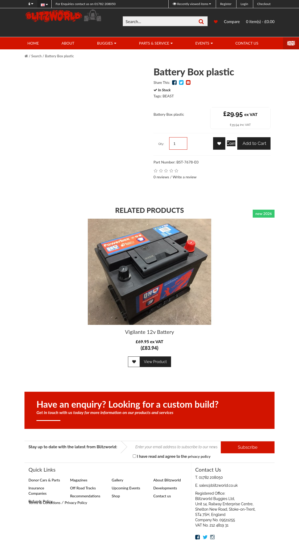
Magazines (78, 480)
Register (225, 4)
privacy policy (199, 456)
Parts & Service (154, 43)
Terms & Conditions (44, 502)
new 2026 (263, 213)
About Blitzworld (167, 480)
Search (36, 56)
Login (244, 4)
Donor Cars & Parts (44, 480)
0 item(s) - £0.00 (260, 21)
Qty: (161, 144)
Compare (232, 21)
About (67, 43)
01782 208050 (85, 4)
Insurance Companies (37, 490)
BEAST (168, 96)
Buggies (105, 43)
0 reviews (161, 177)
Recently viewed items (191, 4)
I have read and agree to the (172, 456)
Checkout (264, 4)
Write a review (185, 177)
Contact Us (246, 43)
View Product (155, 362)
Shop (116, 496)
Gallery (117, 480)
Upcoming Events (126, 488)
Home (33, 43)
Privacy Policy (76, 502)
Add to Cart (254, 143)
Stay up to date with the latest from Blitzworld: (72, 447)
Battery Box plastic (59, 56)
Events (202, 43)
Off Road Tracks (83, 488)
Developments (165, 488)
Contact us (162, 496)
